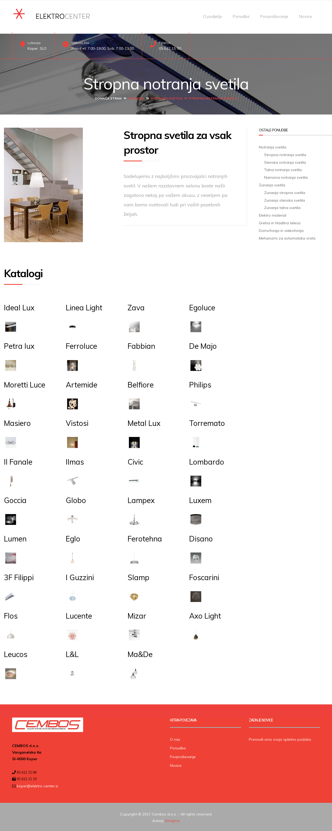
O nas (175, 738)
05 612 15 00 (170, 48)
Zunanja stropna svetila (284, 191)
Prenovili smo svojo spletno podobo (280, 738)
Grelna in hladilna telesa (279, 222)
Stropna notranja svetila (285, 153)
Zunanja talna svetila (282, 206)
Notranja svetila (166, 97)
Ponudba (241, 16)
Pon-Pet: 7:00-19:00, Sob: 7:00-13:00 (103, 48)
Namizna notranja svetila (286, 176)
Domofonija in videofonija (281, 229)
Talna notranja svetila (283, 168)
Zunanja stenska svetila (284, 199)
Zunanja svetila (272, 184)
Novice (305, 16)
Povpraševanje (274, 16)
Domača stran (108, 97)
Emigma (172, 819)
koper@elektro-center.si (37, 785)
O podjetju (212, 16)
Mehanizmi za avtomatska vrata (287, 237)
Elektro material (272, 214)
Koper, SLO (37, 48)
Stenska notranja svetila (285, 161)
